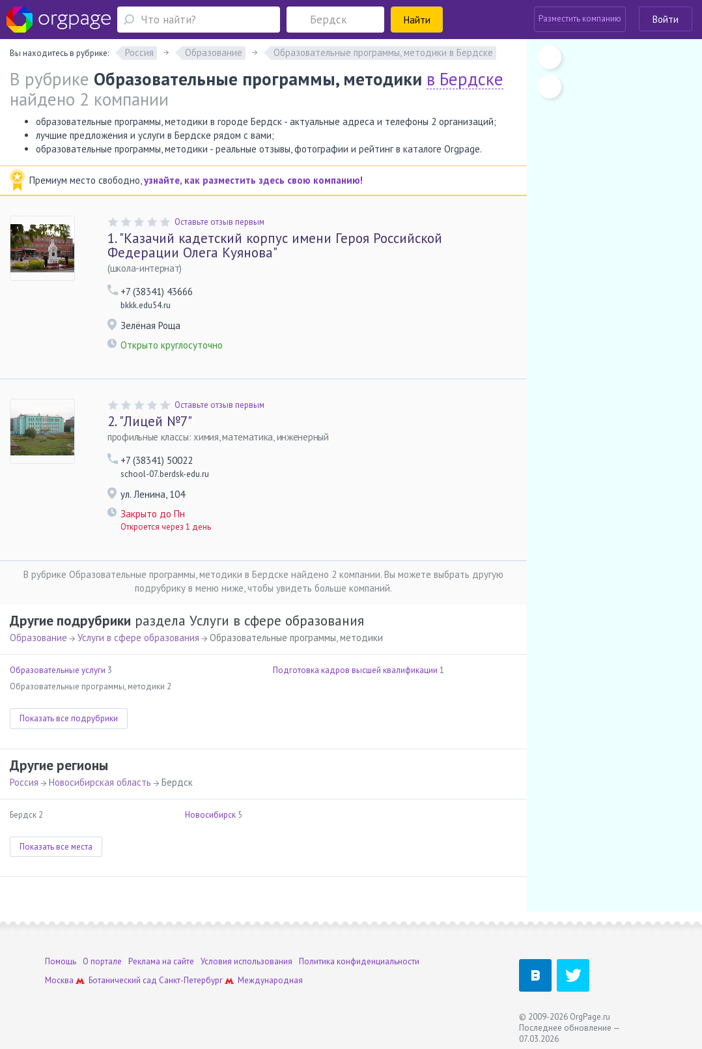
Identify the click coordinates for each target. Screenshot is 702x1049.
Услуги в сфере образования (138, 637)
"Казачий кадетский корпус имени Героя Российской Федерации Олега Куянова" (274, 245)
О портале (102, 961)
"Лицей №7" (149, 421)
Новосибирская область (100, 782)
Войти (666, 19)
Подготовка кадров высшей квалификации (355, 670)
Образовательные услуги (57, 670)
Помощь (60, 961)
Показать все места (56, 846)
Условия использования (246, 961)
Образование (38, 637)
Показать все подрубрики (69, 718)
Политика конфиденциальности (359, 961)
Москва (59, 980)
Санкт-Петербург (191, 980)
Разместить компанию (580, 18)
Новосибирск (210, 814)
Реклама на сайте (161, 961)
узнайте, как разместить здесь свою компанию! (253, 180)
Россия (24, 782)
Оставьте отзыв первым (219, 221)
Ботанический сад (123, 980)
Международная (270, 980)
